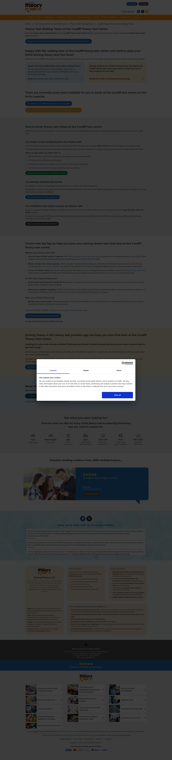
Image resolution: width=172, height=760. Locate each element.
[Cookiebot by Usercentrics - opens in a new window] (123, 363)
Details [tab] (86, 370)
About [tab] (118, 370)
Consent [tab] (53, 370)
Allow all (117, 395)
